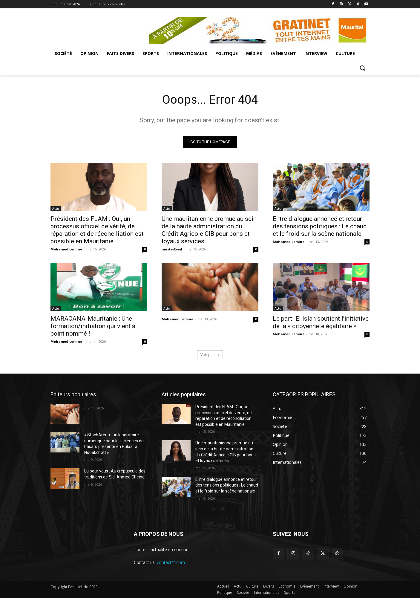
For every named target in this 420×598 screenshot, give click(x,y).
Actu (55, 209)
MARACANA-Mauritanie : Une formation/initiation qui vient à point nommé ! (92, 326)
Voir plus (210, 354)
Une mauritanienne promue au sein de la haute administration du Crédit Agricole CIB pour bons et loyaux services (209, 230)
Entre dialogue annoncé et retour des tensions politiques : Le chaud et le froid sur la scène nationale (320, 226)
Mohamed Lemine (66, 249)
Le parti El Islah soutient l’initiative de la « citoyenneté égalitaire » (321, 322)
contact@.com (171, 562)
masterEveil (172, 249)
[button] (362, 68)
